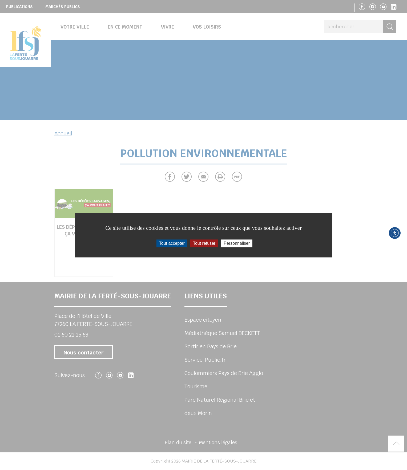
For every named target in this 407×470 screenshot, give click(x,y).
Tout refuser (204, 243)
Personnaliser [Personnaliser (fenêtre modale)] (237, 243)
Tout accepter (172, 243)
